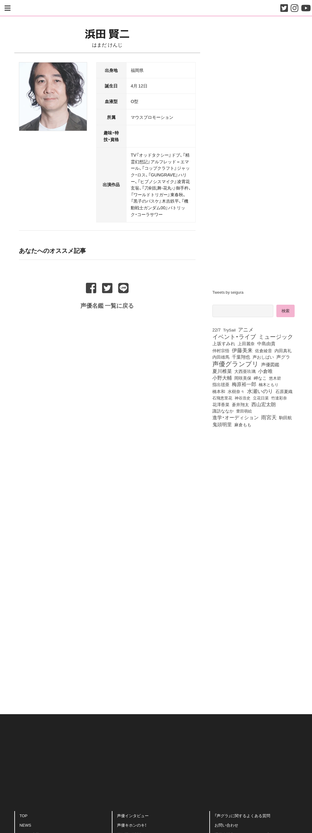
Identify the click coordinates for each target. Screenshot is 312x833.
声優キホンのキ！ (132, 825)
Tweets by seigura (227, 292)
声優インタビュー (133, 815)
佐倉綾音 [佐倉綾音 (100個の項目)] (263, 350)
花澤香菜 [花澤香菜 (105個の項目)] (220, 404)
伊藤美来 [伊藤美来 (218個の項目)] (242, 350)
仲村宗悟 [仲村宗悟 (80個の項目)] (220, 350)
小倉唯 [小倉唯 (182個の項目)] (265, 371)
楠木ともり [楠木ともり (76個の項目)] (268, 384)
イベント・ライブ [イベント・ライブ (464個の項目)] (234, 336)
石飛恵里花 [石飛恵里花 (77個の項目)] (222, 398)
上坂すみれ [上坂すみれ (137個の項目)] (223, 343)
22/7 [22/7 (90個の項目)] (216, 330)
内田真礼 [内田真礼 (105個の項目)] (283, 350)
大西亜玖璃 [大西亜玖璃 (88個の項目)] (245, 371)
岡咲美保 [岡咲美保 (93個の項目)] (242, 378)
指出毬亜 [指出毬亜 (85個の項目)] (220, 384)
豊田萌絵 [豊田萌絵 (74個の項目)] (244, 411)
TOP (23, 815)
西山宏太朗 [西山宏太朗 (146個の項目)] (263, 404)
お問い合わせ (226, 825)
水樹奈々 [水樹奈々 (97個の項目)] (236, 391)
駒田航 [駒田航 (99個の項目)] (285, 417)
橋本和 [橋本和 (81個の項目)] (218, 391)
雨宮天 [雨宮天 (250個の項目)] (269, 417)
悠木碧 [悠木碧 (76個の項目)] (275, 378)
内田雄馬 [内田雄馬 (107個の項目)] (220, 357)
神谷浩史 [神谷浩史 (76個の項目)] (242, 398)
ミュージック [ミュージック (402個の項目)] (275, 336)
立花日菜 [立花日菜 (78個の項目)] (261, 398)
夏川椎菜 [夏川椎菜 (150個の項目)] (222, 371)
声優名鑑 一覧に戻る (107, 305)
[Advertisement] (107, 639)
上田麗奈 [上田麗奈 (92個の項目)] (246, 343)
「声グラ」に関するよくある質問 (242, 815)
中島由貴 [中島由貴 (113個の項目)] (266, 343)
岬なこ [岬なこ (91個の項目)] (260, 378)
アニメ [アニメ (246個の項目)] (246, 329)
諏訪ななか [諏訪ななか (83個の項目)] (223, 411)
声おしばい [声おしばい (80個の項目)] (263, 357)
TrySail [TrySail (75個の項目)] (229, 330)
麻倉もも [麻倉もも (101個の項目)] (242, 424)
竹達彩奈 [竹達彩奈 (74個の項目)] (279, 398)
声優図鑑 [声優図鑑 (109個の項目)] (270, 364)
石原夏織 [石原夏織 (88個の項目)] (283, 391)
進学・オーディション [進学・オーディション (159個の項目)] (235, 417)
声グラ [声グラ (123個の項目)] (283, 357)
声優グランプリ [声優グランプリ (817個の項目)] (235, 363)
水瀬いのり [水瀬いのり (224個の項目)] (260, 391)
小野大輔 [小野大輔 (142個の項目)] (222, 378)
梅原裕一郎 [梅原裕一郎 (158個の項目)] (244, 384)
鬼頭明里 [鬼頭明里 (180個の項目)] (222, 424)
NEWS (25, 825)
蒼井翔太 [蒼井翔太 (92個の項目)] (240, 404)
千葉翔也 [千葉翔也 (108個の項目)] (241, 357)
